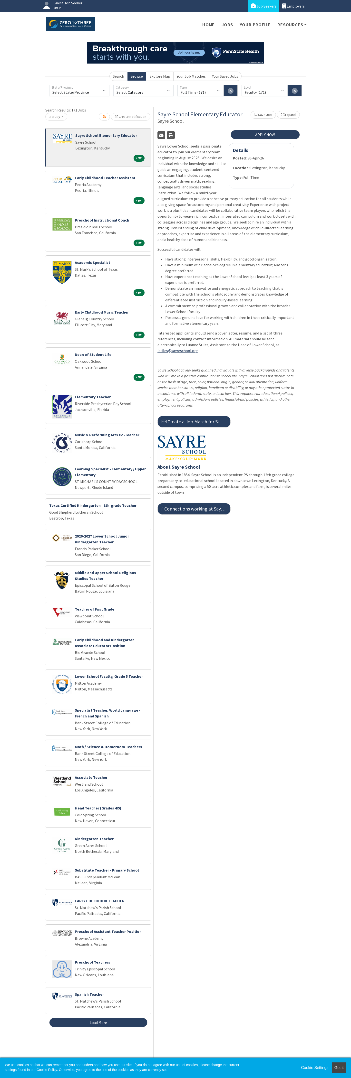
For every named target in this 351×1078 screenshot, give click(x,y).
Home (208, 25)
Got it (339, 1068)
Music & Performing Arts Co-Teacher (107, 434)
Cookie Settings (314, 1068)
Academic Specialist (92, 262)
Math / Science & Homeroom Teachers (108, 746)
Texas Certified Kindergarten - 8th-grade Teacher (92, 505)
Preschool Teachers (92, 962)
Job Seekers (263, 6)
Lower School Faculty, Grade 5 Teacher (109, 676)
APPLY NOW (265, 134)
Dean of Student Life (93, 354)
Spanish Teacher (89, 994)
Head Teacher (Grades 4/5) (98, 808)
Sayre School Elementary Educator (106, 135)
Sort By (54, 116)
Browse (136, 76)
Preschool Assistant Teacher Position (108, 931)
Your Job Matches (191, 76)
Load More (98, 1022)
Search (118, 76)
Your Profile (255, 25)
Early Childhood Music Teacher (102, 312)
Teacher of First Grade (94, 609)
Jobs (227, 25)
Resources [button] (290, 25)
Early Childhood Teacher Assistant (105, 177)
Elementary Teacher (93, 396)
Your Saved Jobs (225, 76)
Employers (293, 6)
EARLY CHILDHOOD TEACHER (100, 900)
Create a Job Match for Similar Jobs (196, 421)
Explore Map (159, 76)
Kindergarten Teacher (94, 838)
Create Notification (130, 116)
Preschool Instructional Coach (102, 220)
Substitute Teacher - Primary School (107, 870)
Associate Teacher (91, 777)
